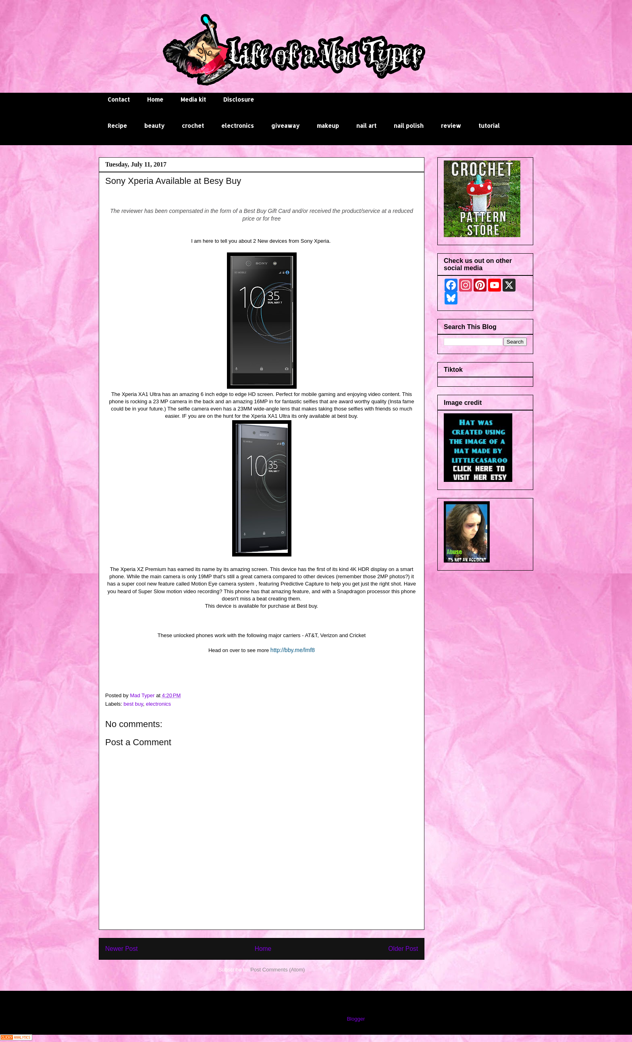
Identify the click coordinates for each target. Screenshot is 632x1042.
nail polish (409, 125)
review (451, 125)
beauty (154, 125)
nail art (366, 125)
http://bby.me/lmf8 (292, 650)
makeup (328, 125)
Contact (119, 99)
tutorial (489, 125)
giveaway (285, 125)
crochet (193, 125)
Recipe (117, 125)
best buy (133, 704)
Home (155, 99)
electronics (237, 125)
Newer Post (121, 948)
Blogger (355, 1019)
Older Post (403, 948)
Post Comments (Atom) (277, 970)
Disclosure (238, 99)
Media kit (193, 99)
